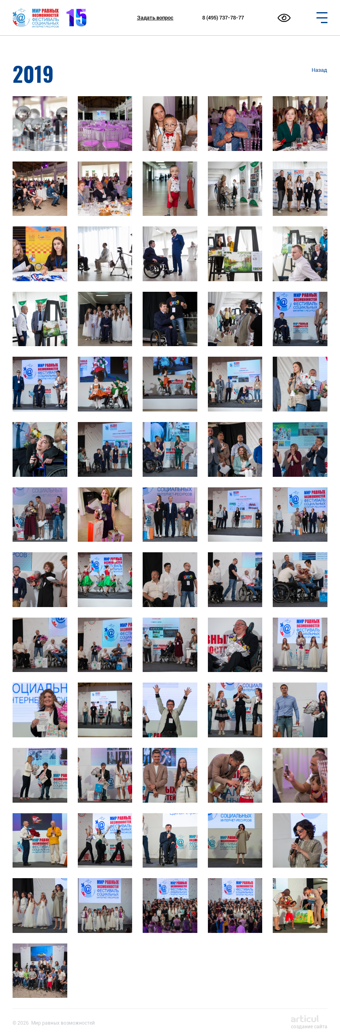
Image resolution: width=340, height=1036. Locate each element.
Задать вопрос (155, 18)
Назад (319, 70)
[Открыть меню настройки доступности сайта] (284, 17)
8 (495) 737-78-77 (223, 18)
